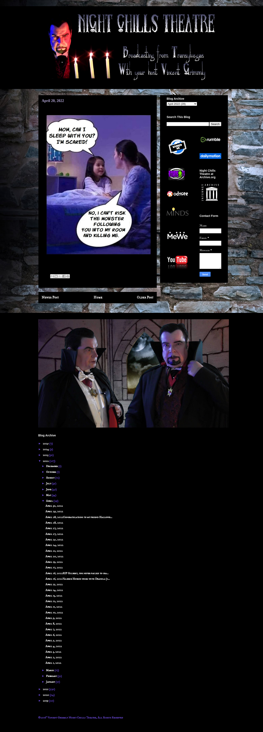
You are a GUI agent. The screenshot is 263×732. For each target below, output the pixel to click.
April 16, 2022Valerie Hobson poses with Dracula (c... (77, 579)
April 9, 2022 (53, 618)
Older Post (145, 297)
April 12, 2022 (54, 601)
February (51, 676)
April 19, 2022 (54, 562)
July (49, 483)
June (49, 489)
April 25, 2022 (54, 539)
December (52, 466)
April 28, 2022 (54, 523)
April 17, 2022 (54, 567)
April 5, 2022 (53, 640)
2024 (46, 449)
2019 (46, 701)
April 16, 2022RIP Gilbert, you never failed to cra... (76, 573)
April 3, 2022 (53, 652)
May (49, 495)
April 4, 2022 (53, 646)
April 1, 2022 (53, 663)
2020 (46, 695)
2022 (46, 461)
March (50, 670)
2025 (46, 443)
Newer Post (50, 297)
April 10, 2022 (54, 612)
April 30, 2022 (54, 506)
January (50, 682)
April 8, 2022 (53, 624)
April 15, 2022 (54, 584)
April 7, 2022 (53, 629)
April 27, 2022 (54, 528)
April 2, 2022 (53, 657)
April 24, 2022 (54, 545)
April (49, 501)
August (50, 478)
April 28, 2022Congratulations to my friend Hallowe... (78, 517)
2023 (46, 455)
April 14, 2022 (54, 590)
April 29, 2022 (54, 511)
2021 (46, 689)
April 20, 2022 (54, 556)
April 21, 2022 (54, 551)
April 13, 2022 (53, 596)
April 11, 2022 (53, 607)
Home (98, 297)
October (51, 472)
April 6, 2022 (53, 635)
